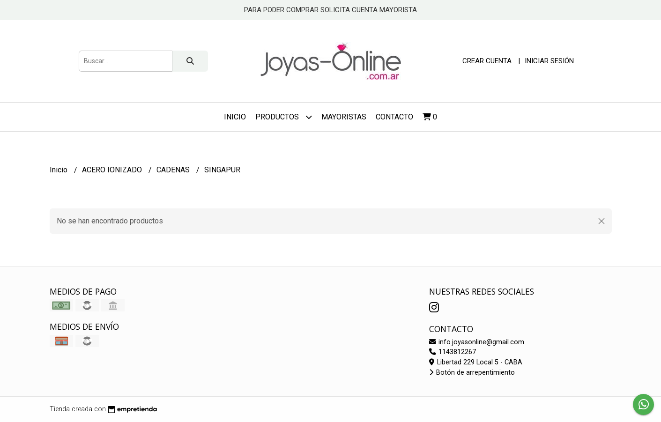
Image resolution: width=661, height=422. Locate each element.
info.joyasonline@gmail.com (476, 342)
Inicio (235, 116)
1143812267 (452, 352)
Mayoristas (343, 116)
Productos (283, 117)
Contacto (394, 116)
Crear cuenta (487, 61)
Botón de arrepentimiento (472, 373)
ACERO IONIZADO (113, 169)
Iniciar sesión (549, 61)
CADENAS (174, 169)
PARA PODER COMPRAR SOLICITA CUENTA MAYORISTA (330, 10)
